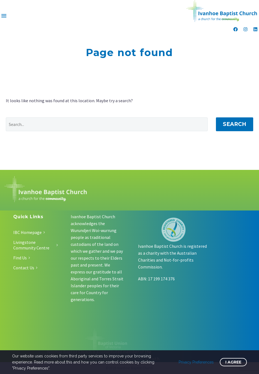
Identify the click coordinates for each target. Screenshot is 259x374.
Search (234, 124)
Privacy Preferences (196, 362)
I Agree (233, 362)
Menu (3, 15)
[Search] (107, 124)
